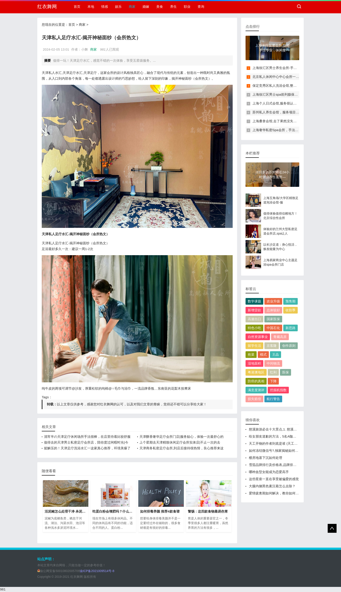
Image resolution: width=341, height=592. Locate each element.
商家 (132, 6)
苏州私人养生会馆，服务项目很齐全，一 (282, 112)
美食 (159, 6)
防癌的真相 (256, 381)
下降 (273, 381)
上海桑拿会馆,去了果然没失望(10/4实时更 (283, 121)
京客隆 (272, 345)
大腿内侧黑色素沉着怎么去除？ (272, 486)
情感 (104, 6)
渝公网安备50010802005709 (58, 571)
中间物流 (273, 363)
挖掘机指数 (278, 390)
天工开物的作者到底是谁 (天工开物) (275, 443)
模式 (263, 354)
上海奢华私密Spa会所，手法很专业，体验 (283, 130)
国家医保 (273, 319)
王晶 (275, 354)
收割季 (290, 310)
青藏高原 (280, 337)
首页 (77, 6)
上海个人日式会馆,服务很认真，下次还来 (282, 103)
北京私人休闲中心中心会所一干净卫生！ (282, 77)
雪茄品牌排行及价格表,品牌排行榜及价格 (279, 465)
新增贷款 (254, 310)
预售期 (290, 301)
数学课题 (254, 301)
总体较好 (273, 310)
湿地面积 (254, 363)
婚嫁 (146, 6)
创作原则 (288, 345)
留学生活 (254, 345)
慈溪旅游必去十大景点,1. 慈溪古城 (274, 429)
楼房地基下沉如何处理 (265, 458)
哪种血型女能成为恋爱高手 (269, 472)
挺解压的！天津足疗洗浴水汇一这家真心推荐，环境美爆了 (87, 448)
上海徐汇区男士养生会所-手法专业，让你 (282, 68)
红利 (273, 372)
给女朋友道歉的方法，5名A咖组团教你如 (279, 436)
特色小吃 (254, 328)
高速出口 (254, 319)
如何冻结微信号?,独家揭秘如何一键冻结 (278, 450)
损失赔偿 (254, 399)
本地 (90, 6)
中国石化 (273, 328)
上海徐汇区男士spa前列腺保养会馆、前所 (283, 94)
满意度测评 (256, 390)
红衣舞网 (47, 6)
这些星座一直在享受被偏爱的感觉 (274, 479)
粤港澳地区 (256, 372)
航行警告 (273, 399)
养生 (173, 6)
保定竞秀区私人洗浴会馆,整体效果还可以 (282, 85)
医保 (285, 372)
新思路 (290, 328)
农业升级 (273, 301)
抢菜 (251, 354)
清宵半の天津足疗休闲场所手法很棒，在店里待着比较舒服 (87, 436)
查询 (201, 6)
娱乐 (118, 6)
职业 (187, 6)
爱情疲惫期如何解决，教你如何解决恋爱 (279, 493)
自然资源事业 (258, 337)
